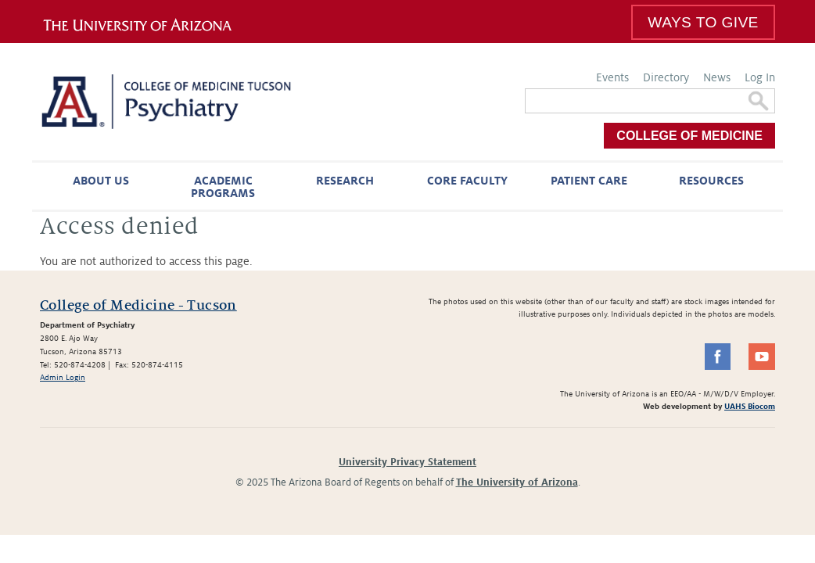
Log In (760, 77)
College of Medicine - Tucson (138, 305)
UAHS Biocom (749, 406)
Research (345, 180)
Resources (711, 180)
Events (612, 77)
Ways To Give (703, 22)
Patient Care (589, 180)
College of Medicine (689, 135)
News (717, 77)
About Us (101, 180)
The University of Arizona (517, 482)
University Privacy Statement (407, 462)
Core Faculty (467, 180)
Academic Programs (223, 186)
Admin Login (62, 377)
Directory (666, 77)
